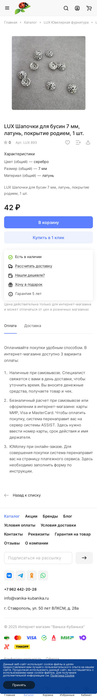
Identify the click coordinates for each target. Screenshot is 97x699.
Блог (67, 516)
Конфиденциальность (23, 658)
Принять (19, 685)
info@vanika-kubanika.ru (26, 598)
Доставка (32, 325)
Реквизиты (38, 534)
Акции (31, 516)
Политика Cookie (62, 675)
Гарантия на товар (73, 534)
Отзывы (12, 543)
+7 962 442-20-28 (20, 589)
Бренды (50, 516)
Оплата (10, 325)
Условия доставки (58, 525)
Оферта (52, 658)
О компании (36, 543)
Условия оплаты (19, 525)
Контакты (13, 534)
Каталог (12, 516)
